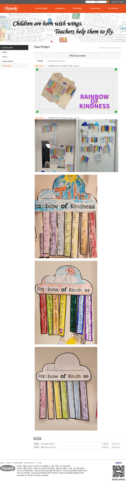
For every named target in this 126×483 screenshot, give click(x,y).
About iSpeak (41, 8)
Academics (60, 8)
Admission (77, 8)
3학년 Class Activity (47, 447)
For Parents (113, 8)
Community (95, 8)
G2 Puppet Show (47, 444)
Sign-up (114, 2)
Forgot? (121, 2)
